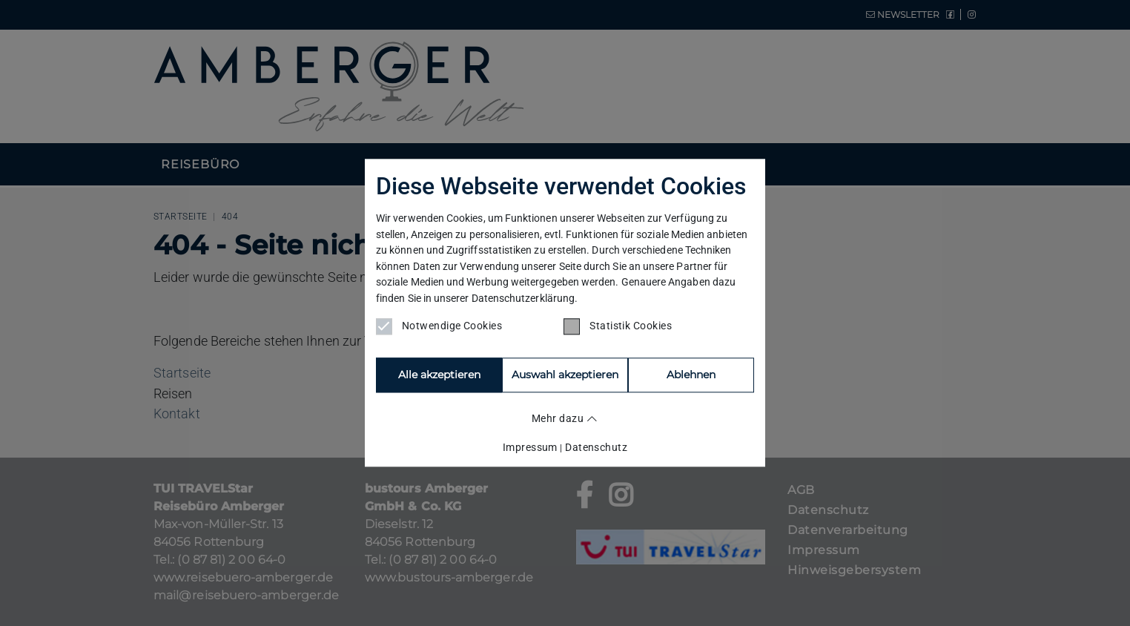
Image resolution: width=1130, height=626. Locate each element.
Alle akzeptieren (438, 375)
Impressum (530, 447)
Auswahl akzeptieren (691, 375)
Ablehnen (565, 375)
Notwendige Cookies (439, 327)
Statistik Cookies (618, 327)
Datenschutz (596, 447)
